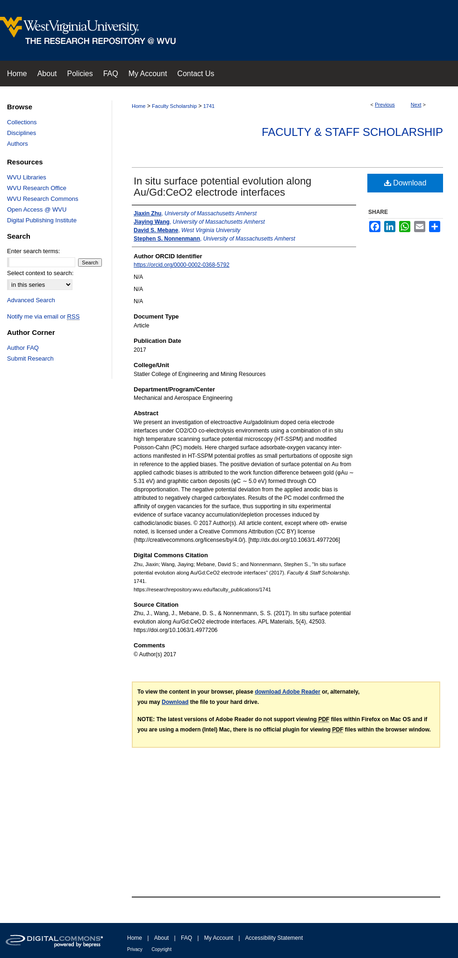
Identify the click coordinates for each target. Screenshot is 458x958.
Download (405, 183)
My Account (218, 938)
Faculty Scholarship (174, 106)
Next (416, 104)
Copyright (161, 949)
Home (138, 106)
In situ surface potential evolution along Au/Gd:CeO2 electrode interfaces (222, 186)
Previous (385, 104)
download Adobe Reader (287, 691)
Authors (17, 143)
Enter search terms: (33, 251)
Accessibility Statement (274, 938)
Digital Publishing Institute (42, 220)
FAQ (186, 938)
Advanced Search (31, 300)
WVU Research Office (36, 188)
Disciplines (21, 132)
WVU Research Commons (42, 198)
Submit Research (30, 358)
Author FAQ (23, 347)
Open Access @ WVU (36, 209)
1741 (209, 106)
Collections (22, 122)
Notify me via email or (43, 316)
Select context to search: (40, 273)
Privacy (135, 949)
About (161, 938)
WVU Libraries (26, 177)
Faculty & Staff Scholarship (352, 132)
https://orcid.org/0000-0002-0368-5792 (181, 265)
